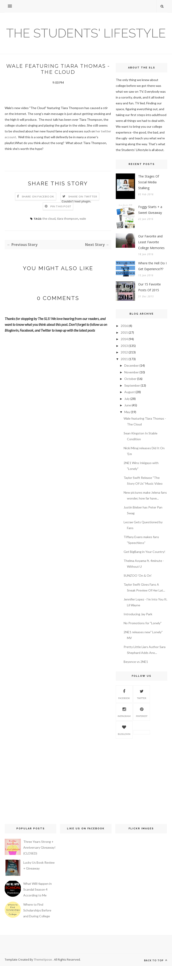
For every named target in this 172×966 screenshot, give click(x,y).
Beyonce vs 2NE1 (136, 662)
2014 (124, 339)
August (129, 392)
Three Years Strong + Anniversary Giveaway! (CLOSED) (39, 847)
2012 (124, 352)
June (127, 405)
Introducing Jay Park (138, 614)
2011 (124, 359)
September (132, 385)
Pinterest (141, 711)
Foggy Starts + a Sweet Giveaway (150, 210)
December (131, 365)
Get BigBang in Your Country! (144, 552)
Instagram (124, 711)
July (127, 399)
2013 (124, 346)
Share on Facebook (38, 196)
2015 (124, 332)
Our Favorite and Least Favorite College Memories (151, 242)
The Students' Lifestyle (86, 33)
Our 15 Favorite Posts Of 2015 (149, 287)
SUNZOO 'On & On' (138, 575)
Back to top (155, 960)
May (127, 412)
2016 (124, 326)
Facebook (124, 693)
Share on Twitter (82, 196)
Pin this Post (60, 206)
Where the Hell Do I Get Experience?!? (152, 266)
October (130, 379)
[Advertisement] (141, 774)
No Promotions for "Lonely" (142, 623)
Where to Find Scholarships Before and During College (37, 910)
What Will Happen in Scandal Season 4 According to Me (37, 889)
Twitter (141, 693)
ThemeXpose (43, 959)
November (131, 372)
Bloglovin (124, 729)
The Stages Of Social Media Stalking (148, 182)
